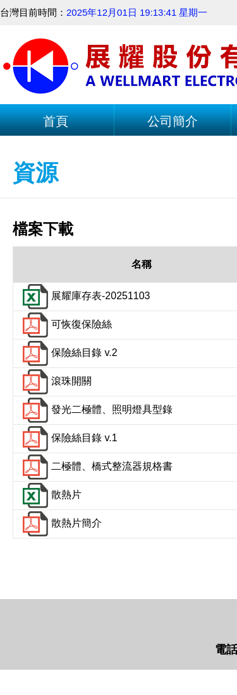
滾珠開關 (56, 381)
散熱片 (51, 494)
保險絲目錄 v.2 (69, 352)
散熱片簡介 (61, 523)
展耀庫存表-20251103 (85, 295)
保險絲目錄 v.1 (69, 437)
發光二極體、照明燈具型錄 (96, 409)
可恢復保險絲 (66, 324)
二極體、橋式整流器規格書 (96, 466)
